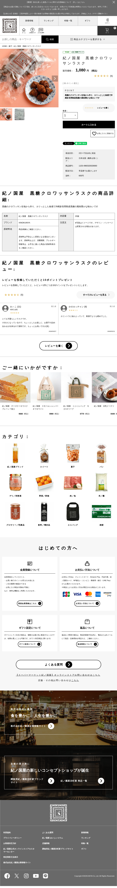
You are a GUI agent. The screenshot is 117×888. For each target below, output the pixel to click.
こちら (75, 682)
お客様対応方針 (9, 845)
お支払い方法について (85, 605)
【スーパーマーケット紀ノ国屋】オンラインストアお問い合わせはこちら (58, 677)
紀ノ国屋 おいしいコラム (52, 840)
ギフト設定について (27, 646)
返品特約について (85, 646)
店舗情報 (46, 845)
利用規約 (7, 834)
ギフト (88, 21)
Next (55, 79)
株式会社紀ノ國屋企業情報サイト (28, 728)
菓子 (10, 46)
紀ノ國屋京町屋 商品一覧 (74, 783)
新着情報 (29, 21)
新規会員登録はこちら (27, 605)
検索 (52, 39)
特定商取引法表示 (10, 859)
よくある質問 (54, 666)
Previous (4, 79)
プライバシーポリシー (12, 840)
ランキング (49, 21)
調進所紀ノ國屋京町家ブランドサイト (27, 783)
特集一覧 (68, 21)
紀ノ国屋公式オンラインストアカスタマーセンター (18, 852)
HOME (4, 46)
